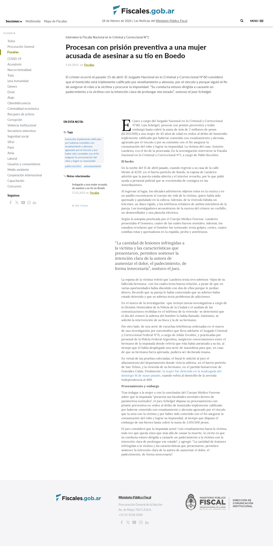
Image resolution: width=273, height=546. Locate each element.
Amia (10, 153)
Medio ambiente (18, 169)
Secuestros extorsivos (21, 131)
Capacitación (15, 180)
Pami (10, 147)
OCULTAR (9, 33)
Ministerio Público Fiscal (171, 21)
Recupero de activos (20, 114)
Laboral (12, 158)
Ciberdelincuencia (18, 103)
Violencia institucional (21, 125)
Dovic (11, 92)
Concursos (14, 186)
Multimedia (33, 21)
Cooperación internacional (24, 175)
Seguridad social (18, 136)
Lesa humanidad (18, 81)
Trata (10, 75)
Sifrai (10, 142)
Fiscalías (13, 52)
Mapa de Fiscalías (55, 21)
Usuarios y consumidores (23, 164)
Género (12, 86)
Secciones (14, 21)
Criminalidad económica (23, 108)
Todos (11, 41)
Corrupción (14, 120)
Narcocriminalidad (19, 70)
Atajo (10, 97)
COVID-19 (14, 59)
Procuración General (20, 46)
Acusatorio (14, 64)
